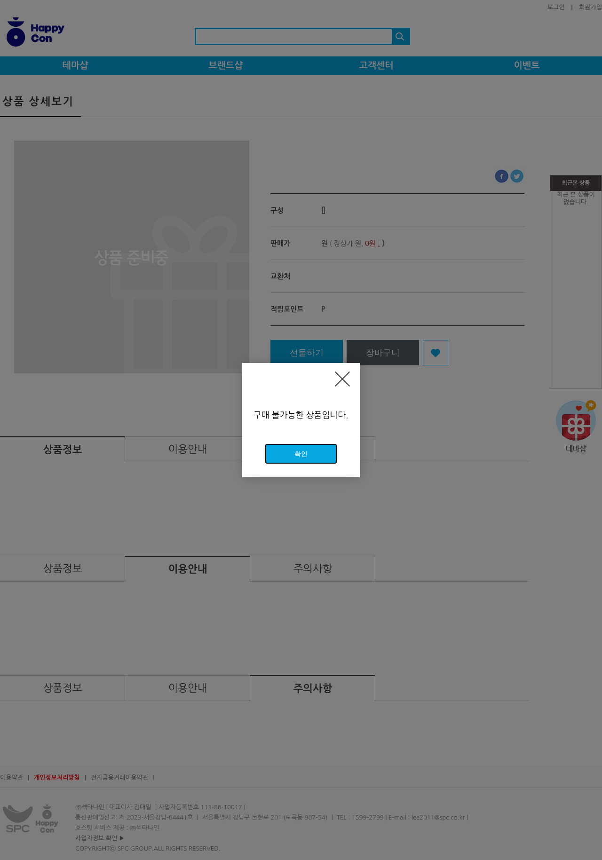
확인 (301, 454)
